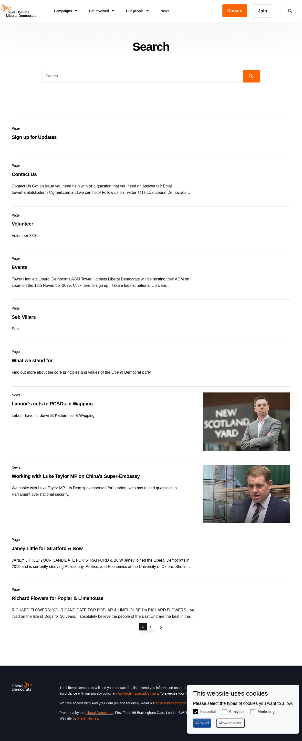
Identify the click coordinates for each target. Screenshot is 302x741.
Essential (208, 712)
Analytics (236, 712)
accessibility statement (173, 703)
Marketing (266, 712)
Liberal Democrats (99, 713)
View (151, 134)
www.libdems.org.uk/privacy (137, 693)
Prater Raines (87, 718)
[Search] (143, 76)
